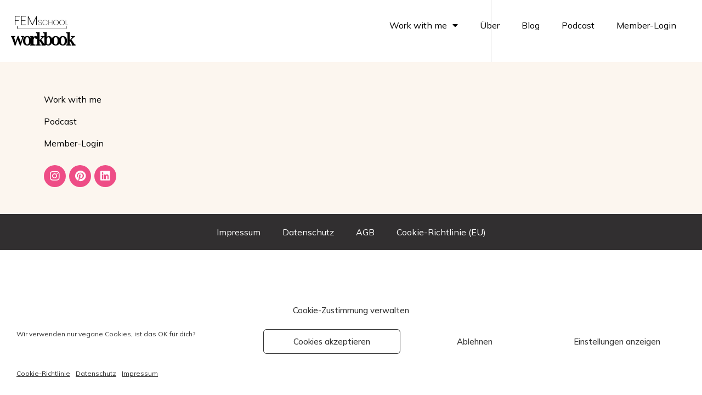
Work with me (423, 25)
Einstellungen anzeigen (617, 341)
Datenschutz (96, 373)
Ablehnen (474, 341)
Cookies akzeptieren (331, 341)
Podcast (578, 25)
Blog (531, 25)
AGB (365, 232)
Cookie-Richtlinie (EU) (441, 232)
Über (490, 25)
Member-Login (646, 25)
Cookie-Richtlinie (43, 373)
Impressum (140, 373)
